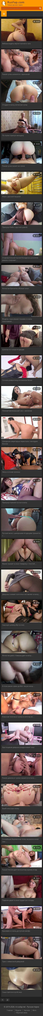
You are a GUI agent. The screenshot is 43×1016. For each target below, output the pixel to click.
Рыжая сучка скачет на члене (13, 166)
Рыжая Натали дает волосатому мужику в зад (19, 870)
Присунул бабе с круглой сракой (14, 227)
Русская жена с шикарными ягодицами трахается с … (21, 534)
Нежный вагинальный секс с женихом (17, 411)
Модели (18, 1010)
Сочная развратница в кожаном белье (17, 380)
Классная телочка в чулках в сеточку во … (18, 717)
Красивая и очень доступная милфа (16, 931)
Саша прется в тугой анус (12, 992)
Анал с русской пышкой (11, 196)
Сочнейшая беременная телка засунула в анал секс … (20, 840)
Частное (27, 1010)
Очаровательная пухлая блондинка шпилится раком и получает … (20, 259)
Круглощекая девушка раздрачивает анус (18, 747)
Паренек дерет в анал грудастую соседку (18, 900)
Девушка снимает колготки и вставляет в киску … (21, 594)
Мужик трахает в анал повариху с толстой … (19, 564)
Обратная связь (21, 1013)
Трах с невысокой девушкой (13, 961)
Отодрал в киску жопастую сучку (14, 105)
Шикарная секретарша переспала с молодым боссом (20, 442)
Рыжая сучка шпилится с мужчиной (16, 74)
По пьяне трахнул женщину (13, 135)
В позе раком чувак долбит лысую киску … (18, 686)
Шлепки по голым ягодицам (13, 349)
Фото (34, 1010)
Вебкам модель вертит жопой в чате (16, 43)
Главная (10, 1010)
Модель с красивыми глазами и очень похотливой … (17, 320)
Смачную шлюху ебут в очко (13, 625)
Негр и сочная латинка (11, 472)
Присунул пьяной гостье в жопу (14, 502)
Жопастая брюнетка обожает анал (15, 288)
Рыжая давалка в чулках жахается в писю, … (19, 778)
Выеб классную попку (10, 808)
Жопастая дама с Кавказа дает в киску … (17, 655)
